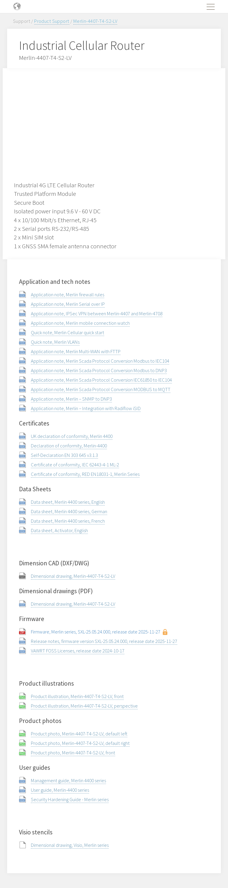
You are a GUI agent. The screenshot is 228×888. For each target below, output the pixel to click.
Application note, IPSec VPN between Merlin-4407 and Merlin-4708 (96, 313)
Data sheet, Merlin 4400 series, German (69, 511)
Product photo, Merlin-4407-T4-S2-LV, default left (79, 733)
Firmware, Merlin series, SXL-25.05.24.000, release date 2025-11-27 (95, 631)
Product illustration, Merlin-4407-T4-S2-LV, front (77, 696)
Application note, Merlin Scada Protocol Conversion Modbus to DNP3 (99, 370)
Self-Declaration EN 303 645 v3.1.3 (64, 455)
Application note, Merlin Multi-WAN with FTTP (76, 351)
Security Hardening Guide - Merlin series (70, 799)
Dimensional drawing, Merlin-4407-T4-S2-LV (73, 576)
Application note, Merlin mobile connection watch (80, 323)
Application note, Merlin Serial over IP (68, 304)
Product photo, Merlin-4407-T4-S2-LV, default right (80, 743)
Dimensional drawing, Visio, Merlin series (70, 845)
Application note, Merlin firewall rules (67, 294)
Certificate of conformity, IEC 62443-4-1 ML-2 (75, 464)
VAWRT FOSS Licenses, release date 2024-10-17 (77, 650)
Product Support (51, 21)
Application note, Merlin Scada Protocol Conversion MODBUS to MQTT (100, 389)
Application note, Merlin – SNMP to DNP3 (71, 399)
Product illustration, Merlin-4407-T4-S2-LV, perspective (84, 706)
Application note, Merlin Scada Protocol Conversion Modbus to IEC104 (100, 361)
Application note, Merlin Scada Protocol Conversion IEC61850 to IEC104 (101, 380)
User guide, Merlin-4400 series (60, 790)
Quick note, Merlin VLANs (55, 342)
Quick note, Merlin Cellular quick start (67, 332)
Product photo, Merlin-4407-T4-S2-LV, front (73, 752)
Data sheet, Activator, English (59, 530)
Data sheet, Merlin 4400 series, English (68, 502)
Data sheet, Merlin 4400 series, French (68, 521)
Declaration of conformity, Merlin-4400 (69, 445)
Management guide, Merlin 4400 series (68, 780)
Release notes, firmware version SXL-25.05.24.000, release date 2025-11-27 (104, 641)
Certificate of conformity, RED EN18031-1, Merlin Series (85, 474)
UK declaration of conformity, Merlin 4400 (72, 436)
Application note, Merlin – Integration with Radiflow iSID (86, 408)
